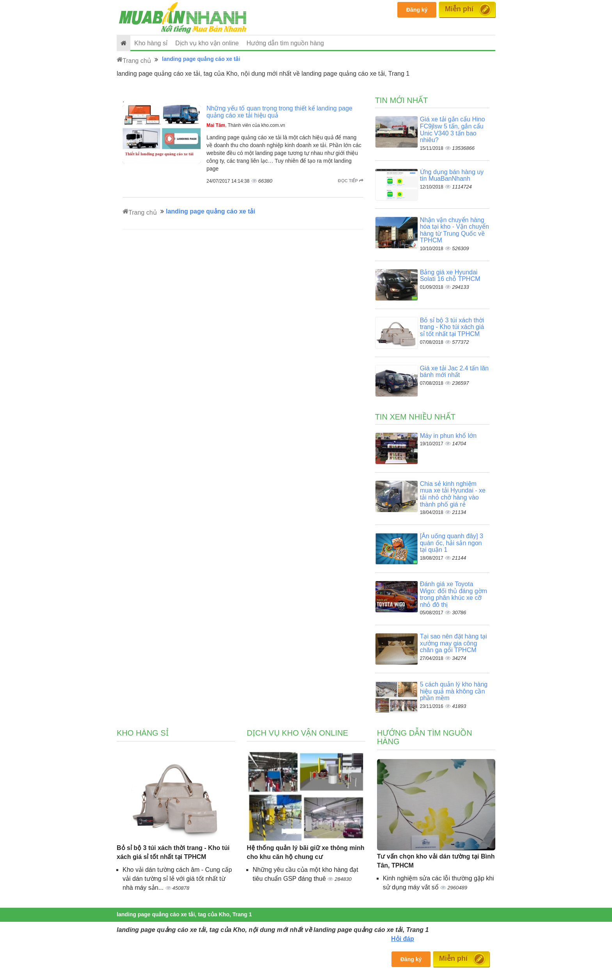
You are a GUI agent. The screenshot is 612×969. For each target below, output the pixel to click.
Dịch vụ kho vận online (207, 43)
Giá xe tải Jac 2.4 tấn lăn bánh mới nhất (454, 372)
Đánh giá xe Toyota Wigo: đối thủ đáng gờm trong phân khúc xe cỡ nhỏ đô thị (453, 594)
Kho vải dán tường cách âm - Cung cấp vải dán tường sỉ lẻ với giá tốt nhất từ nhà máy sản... (177, 878)
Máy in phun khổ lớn (448, 435)
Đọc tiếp (350, 180)
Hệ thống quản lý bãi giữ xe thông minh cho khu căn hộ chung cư (305, 852)
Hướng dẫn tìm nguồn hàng (285, 43)
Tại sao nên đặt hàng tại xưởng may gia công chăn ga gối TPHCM (453, 643)
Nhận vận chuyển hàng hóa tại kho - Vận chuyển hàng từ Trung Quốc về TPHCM (454, 230)
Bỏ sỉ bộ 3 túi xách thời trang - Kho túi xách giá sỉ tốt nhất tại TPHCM (452, 327)
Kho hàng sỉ (150, 43)
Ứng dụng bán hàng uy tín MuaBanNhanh (452, 175)
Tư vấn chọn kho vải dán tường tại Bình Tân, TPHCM (436, 861)
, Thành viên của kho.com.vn (245, 125)
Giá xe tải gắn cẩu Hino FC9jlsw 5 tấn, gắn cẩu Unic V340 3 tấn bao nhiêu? (452, 129)
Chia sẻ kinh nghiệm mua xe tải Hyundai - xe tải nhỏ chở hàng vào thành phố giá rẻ (453, 494)
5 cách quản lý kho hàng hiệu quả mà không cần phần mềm (454, 691)
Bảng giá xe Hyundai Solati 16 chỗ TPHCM (450, 276)
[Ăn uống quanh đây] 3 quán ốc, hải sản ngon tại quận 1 (451, 543)
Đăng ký (416, 10)
